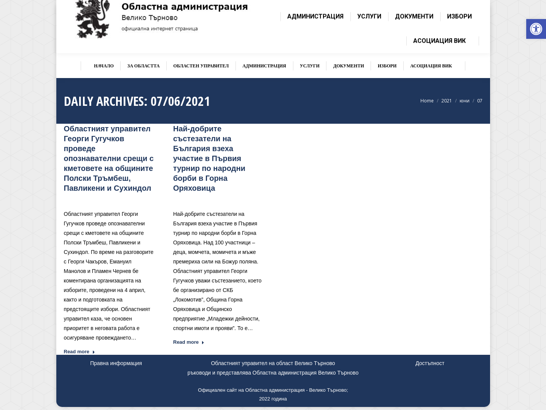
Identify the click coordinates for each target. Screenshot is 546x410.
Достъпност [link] (429, 363)
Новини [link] (123, 199)
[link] (536, 29)
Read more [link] (79, 351)
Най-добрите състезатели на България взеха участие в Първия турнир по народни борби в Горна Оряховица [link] (209, 158)
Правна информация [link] (116, 363)
